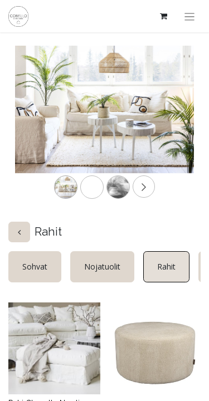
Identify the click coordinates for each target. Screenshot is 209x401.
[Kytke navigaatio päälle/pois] (189, 16)
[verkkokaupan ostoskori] (164, 16)
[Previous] (28, 127)
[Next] (180, 127)
